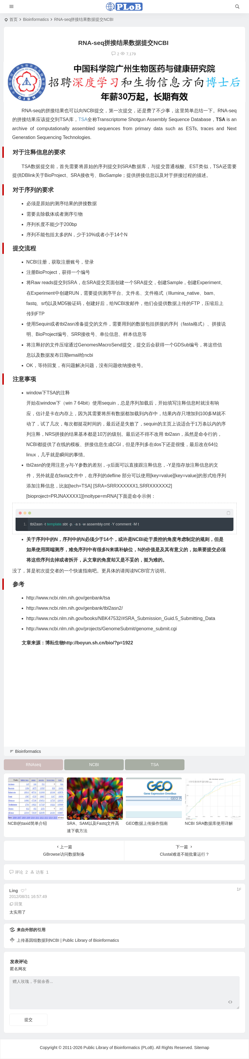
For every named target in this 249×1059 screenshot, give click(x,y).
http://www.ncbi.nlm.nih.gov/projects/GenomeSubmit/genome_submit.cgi (101, 628)
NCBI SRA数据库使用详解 (209, 823)
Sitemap (201, 1047)
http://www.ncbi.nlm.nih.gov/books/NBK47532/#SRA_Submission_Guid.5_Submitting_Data (120, 618)
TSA (82, 119)
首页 (13, 19)
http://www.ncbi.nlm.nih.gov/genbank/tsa (68, 597)
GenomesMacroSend (100, 344)
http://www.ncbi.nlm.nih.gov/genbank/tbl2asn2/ (74, 608)
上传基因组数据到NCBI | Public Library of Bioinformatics (68, 940)
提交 (28, 1019)
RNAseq (33, 764)
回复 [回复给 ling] (16, 904)
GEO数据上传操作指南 (147, 823)
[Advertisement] (124, 704)
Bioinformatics (36, 19)
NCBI (94, 764)
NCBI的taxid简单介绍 (27, 823)
